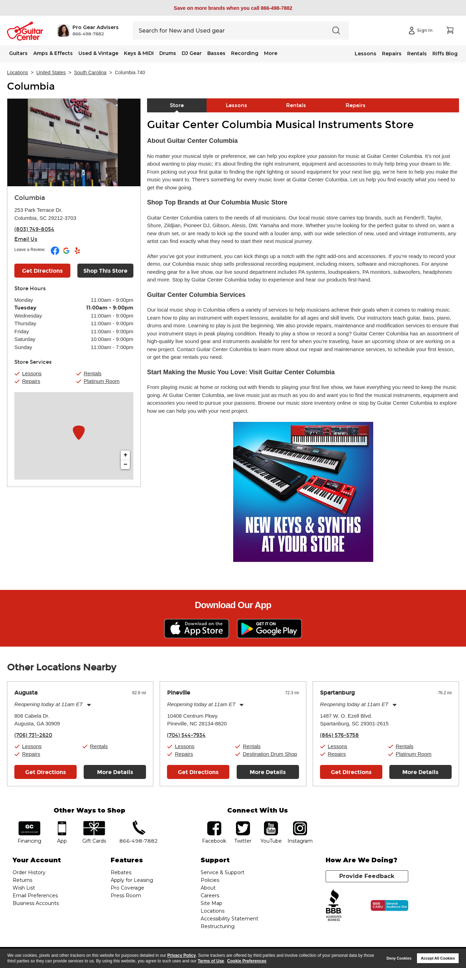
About (208, 888)
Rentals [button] (93, 373)
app (62, 823)
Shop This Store (105, 270)
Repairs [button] (31, 381)
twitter (243, 823)
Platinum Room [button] (102, 381)
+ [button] (125, 455)
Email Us (25, 239)
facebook (214, 823)
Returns (22, 880)
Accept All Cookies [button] (438, 958)
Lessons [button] (32, 373)
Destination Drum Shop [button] (270, 754)
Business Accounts (36, 903)
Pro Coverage (127, 888)
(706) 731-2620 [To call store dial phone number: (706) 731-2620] (33, 735)
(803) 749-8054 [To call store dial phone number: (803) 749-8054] (34, 229)
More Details (115, 772)
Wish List (24, 888)
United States (51, 72)
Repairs (392, 53)
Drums (167, 53)
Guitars (18, 53)
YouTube (271, 823)
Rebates (121, 872)
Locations (17, 72)
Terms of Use (211, 961)
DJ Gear (192, 53)
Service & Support (222, 872)
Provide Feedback (366, 876)
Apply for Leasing (132, 880)
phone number (138, 823)
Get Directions (45, 772)
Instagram (300, 823)
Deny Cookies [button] (399, 958)
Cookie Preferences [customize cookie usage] (246, 961)
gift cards (94, 823)
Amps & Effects (53, 53)
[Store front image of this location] (73, 142)
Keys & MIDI (139, 53)
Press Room (126, 895)
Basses (216, 53)
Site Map (211, 903)
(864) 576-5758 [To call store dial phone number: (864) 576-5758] (339, 735)
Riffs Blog (445, 53)
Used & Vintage (98, 53)
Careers (210, 895)
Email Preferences (35, 895)
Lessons (365, 53)
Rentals (417, 53)
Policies (210, 880)
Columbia (31, 86)
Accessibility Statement (229, 918)
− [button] (125, 464)
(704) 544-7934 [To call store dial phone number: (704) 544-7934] (186, 735)
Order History (29, 872)
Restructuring (218, 926)
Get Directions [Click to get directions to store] (42, 270)
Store (177, 105)
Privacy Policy (181, 955)
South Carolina (90, 72)
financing (29, 823)
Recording (244, 53)
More (270, 53)
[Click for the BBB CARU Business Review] (389, 905)
